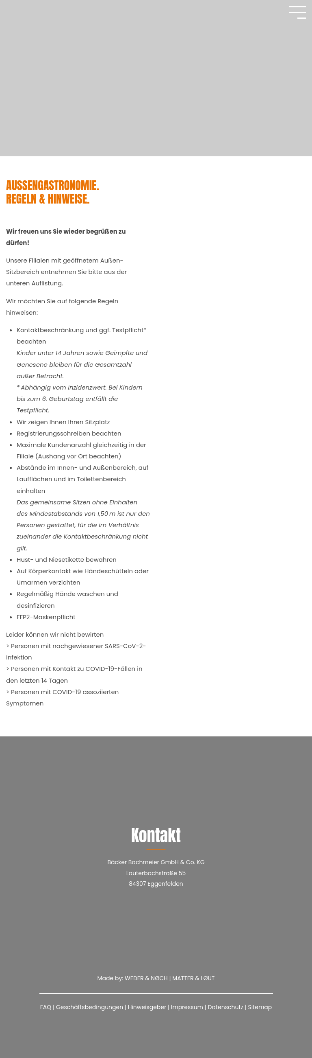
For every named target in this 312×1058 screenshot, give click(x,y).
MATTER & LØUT (193, 978)
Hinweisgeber (147, 1007)
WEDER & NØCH (146, 978)
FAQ (46, 1007)
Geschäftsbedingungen (89, 1007)
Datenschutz (225, 1007)
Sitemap (260, 1007)
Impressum (187, 1007)
